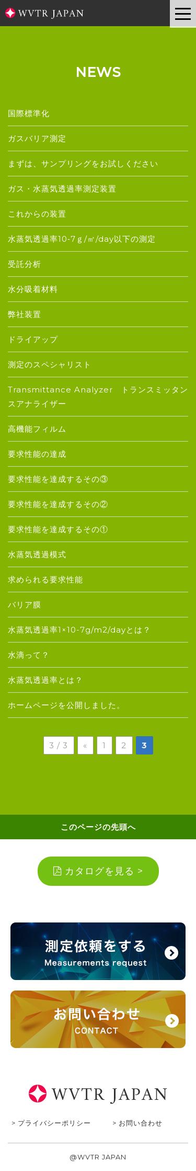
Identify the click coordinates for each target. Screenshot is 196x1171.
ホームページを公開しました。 (66, 705)
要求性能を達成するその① (58, 529)
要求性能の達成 (37, 454)
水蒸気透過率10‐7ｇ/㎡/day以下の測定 (82, 239)
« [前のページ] (85, 745)
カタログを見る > (98, 871)
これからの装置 (37, 214)
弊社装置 (24, 314)
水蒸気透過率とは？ (45, 680)
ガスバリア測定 (37, 138)
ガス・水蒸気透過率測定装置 (62, 189)
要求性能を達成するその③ (58, 479)
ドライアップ (33, 339)
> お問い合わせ (137, 1123)
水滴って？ (29, 655)
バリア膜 (24, 605)
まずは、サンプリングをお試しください (83, 163)
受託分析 (24, 264)
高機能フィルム (37, 429)
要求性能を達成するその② (58, 504)
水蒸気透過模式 (37, 554)
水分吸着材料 (33, 289)
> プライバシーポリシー (51, 1123)
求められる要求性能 (45, 579)
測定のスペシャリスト (49, 364)
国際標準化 (29, 113)
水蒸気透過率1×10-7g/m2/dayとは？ (79, 630)
